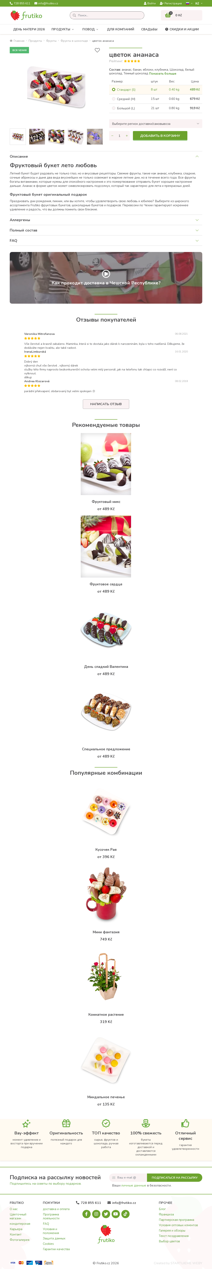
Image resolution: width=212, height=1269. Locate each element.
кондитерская (20, 1224)
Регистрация (171, 3)
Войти (150, 3)
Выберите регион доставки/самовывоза (141, 124)
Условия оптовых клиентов (178, 1225)
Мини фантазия (106, 932)
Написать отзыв (106, 404)
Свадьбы (149, 29)
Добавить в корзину (160, 136)
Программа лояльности (51, 1216)
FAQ (13, 240)
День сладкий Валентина (106, 666)
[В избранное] (97, 50)
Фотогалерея (19, 1240)
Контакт (16, 1234)
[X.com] (106, 1214)
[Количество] (119, 136)
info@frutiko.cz (46, 3)
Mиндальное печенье (106, 1097)
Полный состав (23, 230)
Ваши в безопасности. (141, 1185)
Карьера (16, 1229)
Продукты (64, 29)
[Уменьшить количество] (112, 136)
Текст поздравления (174, 1236)
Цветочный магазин (18, 1216)
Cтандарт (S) (126, 90)
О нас (14, 1209)
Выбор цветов (169, 1241)
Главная (17, 41)
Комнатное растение (106, 1014)
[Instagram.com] (96, 1214)
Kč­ (197, 3)
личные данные (133, 1185)
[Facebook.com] (86, 1214)
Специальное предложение (106, 749)
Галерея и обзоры (172, 1230)
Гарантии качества (56, 1249)
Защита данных (54, 1238)
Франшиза (166, 1214)
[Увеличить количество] (127, 136)
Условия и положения (51, 1231)
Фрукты (51, 41)
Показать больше (162, 73)
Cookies (48, 1244)
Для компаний (120, 29)
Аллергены (20, 219)
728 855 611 (20, 3)
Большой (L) (126, 108)
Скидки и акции (181, 29)
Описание (19, 156)
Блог (162, 1209)
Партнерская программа (176, 1220)
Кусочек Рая (106, 849)
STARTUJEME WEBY (186, 1263)
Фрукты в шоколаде (74, 41)
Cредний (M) (126, 99)
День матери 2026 (29, 29)
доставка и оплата (56, 1209)
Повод (91, 29)
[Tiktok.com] (125, 1214)
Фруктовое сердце (106, 584)
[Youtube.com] (116, 1214)
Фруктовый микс (106, 501)
